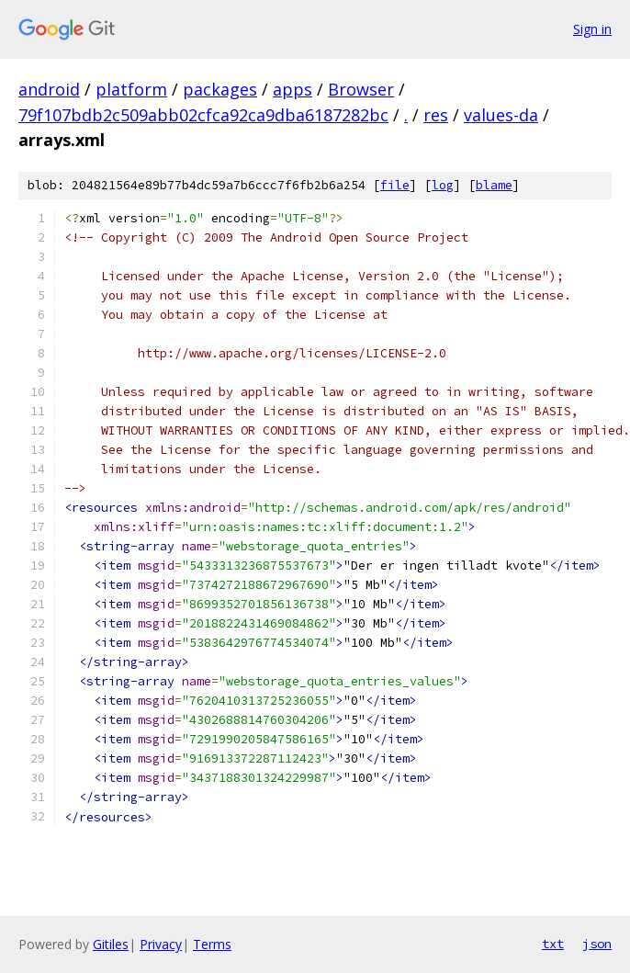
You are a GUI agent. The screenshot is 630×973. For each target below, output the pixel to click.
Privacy (161, 944)
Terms (212, 944)
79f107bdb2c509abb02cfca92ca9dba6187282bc (203, 115)
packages (220, 89)
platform (131, 89)
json (597, 943)
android (49, 89)
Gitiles (111, 944)
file (395, 185)
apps (292, 89)
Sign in (592, 29)
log (443, 185)
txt (553, 943)
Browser (361, 89)
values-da (501, 115)
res (435, 115)
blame (494, 185)
